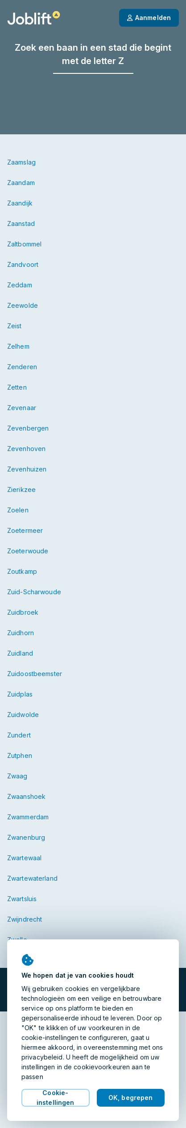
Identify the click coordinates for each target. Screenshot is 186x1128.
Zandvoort (22, 264)
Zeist (14, 326)
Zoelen (18, 510)
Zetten (17, 387)
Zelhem (18, 346)
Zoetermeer (25, 530)
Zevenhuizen (26, 469)
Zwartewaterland (32, 878)
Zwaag (17, 776)
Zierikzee (21, 489)
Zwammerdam (28, 817)
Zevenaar (21, 407)
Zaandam (21, 182)
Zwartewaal (24, 858)
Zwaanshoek (26, 796)
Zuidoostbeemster (34, 673)
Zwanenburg (26, 837)
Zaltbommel (24, 244)
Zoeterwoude (27, 551)
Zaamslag (21, 162)
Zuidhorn (20, 633)
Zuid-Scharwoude (34, 592)
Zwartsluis (22, 898)
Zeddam (19, 285)
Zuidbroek (22, 612)
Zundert (19, 735)
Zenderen (22, 367)
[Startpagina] (33, 18)
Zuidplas (20, 694)
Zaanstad (21, 223)
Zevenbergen (28, 428)
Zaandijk (20, 203)
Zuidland (20, 653)
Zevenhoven (26, 448)
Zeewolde (22, 305)
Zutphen (19, 755)
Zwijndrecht (24, 919)
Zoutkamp (22, 571)
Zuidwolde (23, 714)
